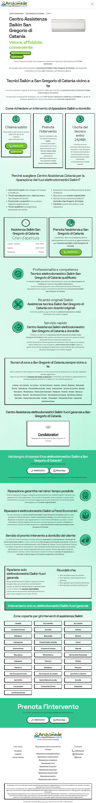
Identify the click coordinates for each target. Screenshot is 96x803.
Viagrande (78, 398)
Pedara (71, 391)
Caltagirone (22, 388)
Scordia (44, 398)
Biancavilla (80, 385)
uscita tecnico (18, 757)
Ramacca (78, 391)
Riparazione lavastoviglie (48, 773)
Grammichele (57, 388)
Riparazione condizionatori (48, 757)
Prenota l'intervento (21, 53)
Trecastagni (52, 398)
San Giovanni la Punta (38, 395)
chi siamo (18, 751)
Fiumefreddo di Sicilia (36, 388)
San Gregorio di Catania (35, 13)
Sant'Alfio (18, 398)
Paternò (64, 391)
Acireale (57, 385)
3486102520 (16, 146)
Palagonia (56, 391)
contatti (18, 754)
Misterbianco (28, 391)
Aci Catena (34, 385)
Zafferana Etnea (48, 401)
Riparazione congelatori (48, 760)
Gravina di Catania (70, 388)
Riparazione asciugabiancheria (48, 753)
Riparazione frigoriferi (48, 766)
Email (78, 757)
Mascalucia (18, 391)
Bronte (14, 388)
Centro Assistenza (16, 13)
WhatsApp (17, 57)
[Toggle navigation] (92, 4)
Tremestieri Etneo (65, 398)
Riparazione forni (48, 763)
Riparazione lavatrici (48, 776)
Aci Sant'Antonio (46, 385)
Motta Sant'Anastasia (43, 391)
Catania (15, 385)
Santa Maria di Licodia (31, 398)
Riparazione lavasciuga (48, 770)
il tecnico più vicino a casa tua (39, 377)
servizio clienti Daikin (30, 589)
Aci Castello (24, 385)
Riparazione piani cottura (48, 779)
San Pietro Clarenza (74, 395)
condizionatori (48, 434)
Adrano (64, 385)
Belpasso (71, 385)
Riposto (26, 395)
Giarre (48, 388)
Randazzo (18, 395)
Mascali (81, 388)
